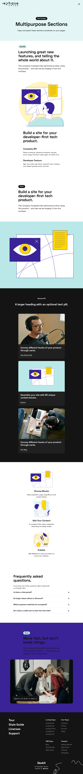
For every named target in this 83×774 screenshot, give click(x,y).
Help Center (50, 750)
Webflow (45, 768)
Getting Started (66, 744)
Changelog (64, 753)
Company (64, 723)
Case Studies (50, 747)
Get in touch (42, 586)
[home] (10, 4)
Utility (63, 731)
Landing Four (50, 731)
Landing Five (50, 734)
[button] (79, 4)
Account (64, 728)
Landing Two (50, 726)
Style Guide (65, 747)
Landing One (50, 723)
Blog (47, 744)
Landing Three (50, 728)
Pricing (63, 726)
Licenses (64, 750)
